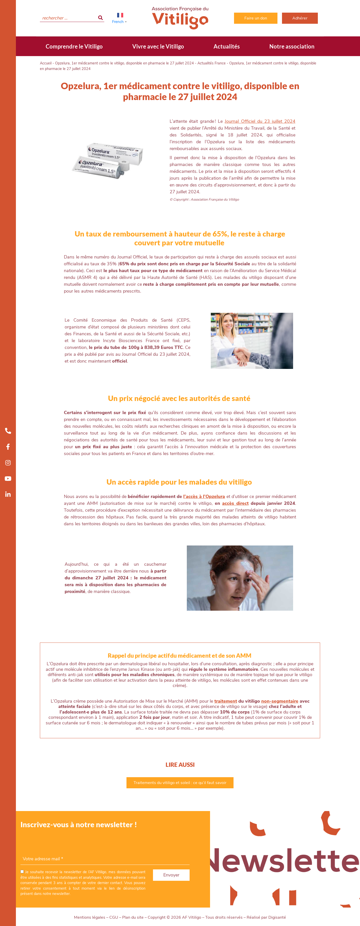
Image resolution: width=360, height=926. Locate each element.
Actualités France (211, 63)
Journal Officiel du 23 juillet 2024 (260, 121)
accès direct (235, 503)
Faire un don (255, 18)
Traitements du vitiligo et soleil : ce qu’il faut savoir (180, 783)
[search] (72, 18)
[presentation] (58, 843)
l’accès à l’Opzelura (204, 496)
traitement (225, 701)
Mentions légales (89, 917)
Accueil (46, 63)
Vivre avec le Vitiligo (158, 46)
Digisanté (277, 917)
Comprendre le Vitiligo (74, 46)
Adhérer (299, 18)
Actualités (227, 46)
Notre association (292, 46)
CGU (113, 917)
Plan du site (133, 917)
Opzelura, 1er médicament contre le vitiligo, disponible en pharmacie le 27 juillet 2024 (124, 63)
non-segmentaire (279, 701)
